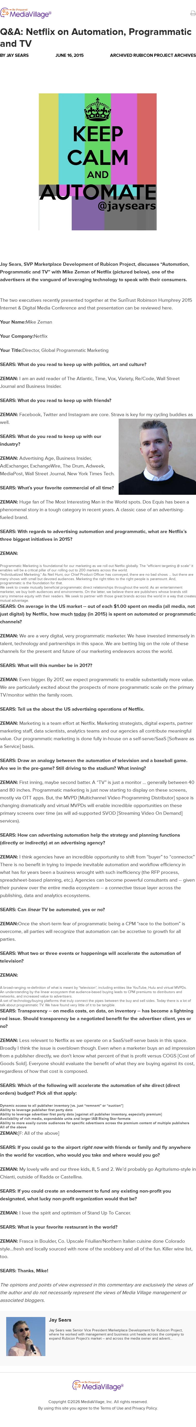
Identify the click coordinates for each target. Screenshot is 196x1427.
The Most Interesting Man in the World (86, 502)
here (167, 308)
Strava (117, 415)
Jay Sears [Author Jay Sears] (17, 55)
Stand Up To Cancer (108, 1213)
